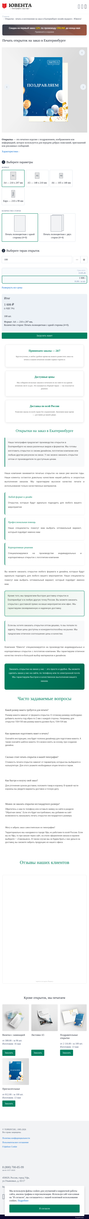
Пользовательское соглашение (15, 1142)
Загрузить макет (44, 335)
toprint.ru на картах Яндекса (44, 981)
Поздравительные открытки (69, 1036)
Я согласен (44, 1208)
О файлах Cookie (9, 1147)
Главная (5, 16)
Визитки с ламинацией (13, 1035)
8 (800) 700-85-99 (13, 1167)
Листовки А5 (37, 1035)
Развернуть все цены (12, 287)
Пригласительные (11, 1089)
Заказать (9, 1052)
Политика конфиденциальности (16, 1138)
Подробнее (23, 1200)
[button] (82, 7)
